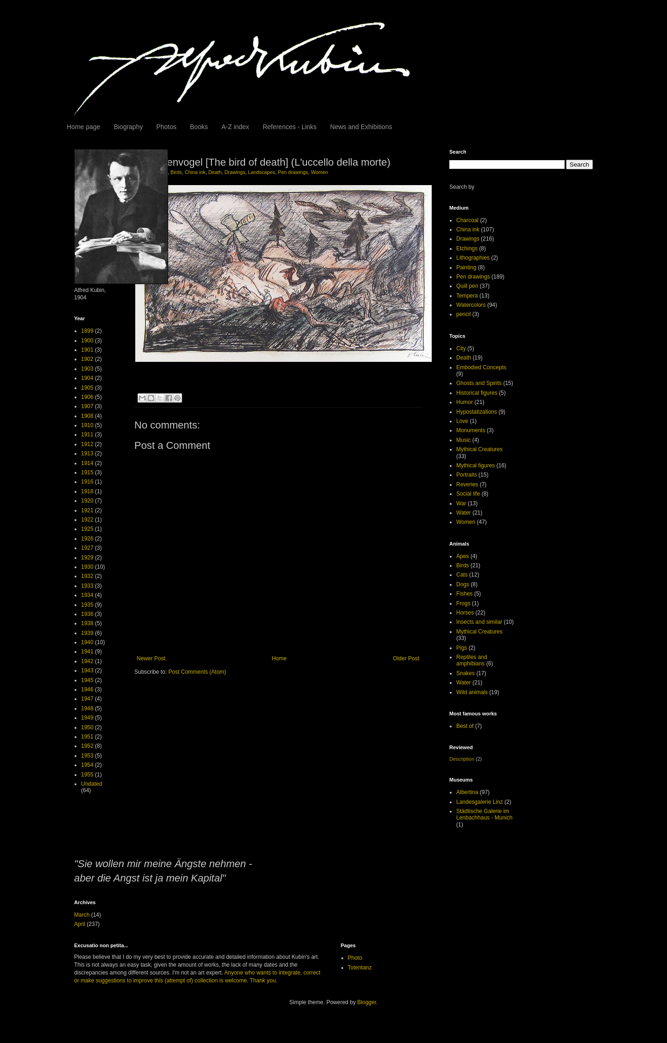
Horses (465, 612)
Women (319, 172)
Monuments (470, 430)
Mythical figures (475, 465)
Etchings (467, 248)
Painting (466, 267)
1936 (87, 614)
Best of (464, 726)
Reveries (467, 484)
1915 (87, 472)
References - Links (290, 126)
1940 (87, 642)
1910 (87, 425)
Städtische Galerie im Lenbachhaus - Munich (484, 814)
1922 (87, 519)
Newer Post (151, 658)
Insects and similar (479, 622)
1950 (87, 727)
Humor (464, 402)
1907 (87, 406)
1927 (87, 548)
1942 (87, 661)
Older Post (406, 658)
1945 (87, 680)
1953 (87, 755)
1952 (87, 746)
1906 (87, 397)
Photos (166, 126)
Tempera (467, 295)
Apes (462, 556)
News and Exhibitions (361, 126)
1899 (87, 331)
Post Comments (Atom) (197, 672)
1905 (87, 388)
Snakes (465, 673)
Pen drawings (293, 172)
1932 (87, 576)
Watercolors (471, 305)
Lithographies (473, 258)
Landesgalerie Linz (479, 802)
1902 (87, 359)
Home (279, 658)
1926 (87, 538)
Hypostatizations (476, 412)
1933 (87, 586)
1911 (87, 434)
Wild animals (472, 692)
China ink (195, 172)
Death (215, 172)
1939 (87, 633)
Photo (355, 958)
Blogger (366, 1002)
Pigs (461, 648)
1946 (87, 689)
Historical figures (476, 393)
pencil (463, 314)
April (79, 924)
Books (199, 126)
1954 (87, 765)
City (461, 348)
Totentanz (360, 967)
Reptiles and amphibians (471, 660)
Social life (468, 493)
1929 (87, 557)
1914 (87, 463)
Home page (83, 126)
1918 (87, 491)
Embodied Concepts (481, 367)
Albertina (467, 792)
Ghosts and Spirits (479, 383)
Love (462, 421)
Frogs (463, 603)
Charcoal (467, 220)
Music (463, 440)
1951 (87, 736)
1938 (87, 623)
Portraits (466, 475)
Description (461, 759)
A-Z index (235, 126)
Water (463, 512)
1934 (87, 595)
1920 (87, 500)
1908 (87, 416)
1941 (87, 651)
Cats (462, 574)
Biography (128, 126)
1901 (87, 350)
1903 (87, 369)
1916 (87, 481)
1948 (87, 708)
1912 (87, 444)
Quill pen (467, 286)
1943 (87, 670)
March (81, 915)
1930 (87, 567)
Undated (91, 784)
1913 (87, 453)
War (461, 503)
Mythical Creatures (479, 449)
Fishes (464, 593)
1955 (87, 774)
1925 (87, 529)
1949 (87, 717)
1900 (87, 340)
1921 (87, 510)
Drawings (234, 172)
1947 (87, 698)
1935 (87, 605)
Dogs (462, 584)
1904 (87, 378)
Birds (176, 172)
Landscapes (261, 172)
